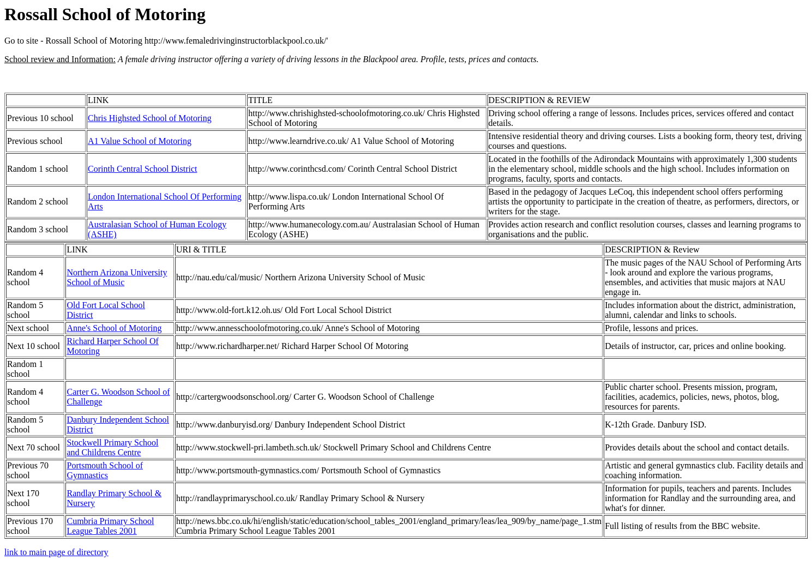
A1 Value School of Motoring (139, 141)
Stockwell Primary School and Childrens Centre (112, 447)
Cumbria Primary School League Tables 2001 (110, 525)
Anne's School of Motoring (114, 328)
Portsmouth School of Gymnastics (105, 470)
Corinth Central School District (142, 168)
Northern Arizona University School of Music (117, 277)
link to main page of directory (56, 552)
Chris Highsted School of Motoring (150, 118)
